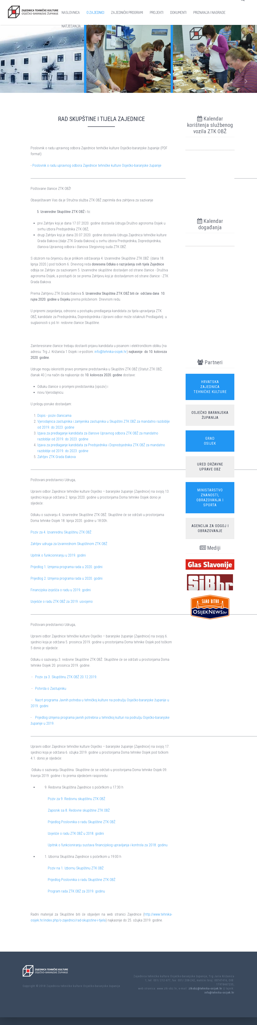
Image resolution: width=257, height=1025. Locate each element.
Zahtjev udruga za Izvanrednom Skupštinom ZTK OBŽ (69, 544)
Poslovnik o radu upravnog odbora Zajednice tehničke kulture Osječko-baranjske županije (96, 165)
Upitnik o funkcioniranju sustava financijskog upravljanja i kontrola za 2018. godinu (107, 845)
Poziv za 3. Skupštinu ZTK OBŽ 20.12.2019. (66, 677)
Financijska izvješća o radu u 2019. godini (61, 590)
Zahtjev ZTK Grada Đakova (56, 457)
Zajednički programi (127, 12)
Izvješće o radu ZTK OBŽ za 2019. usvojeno (62, 601)
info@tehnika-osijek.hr (111, 352)
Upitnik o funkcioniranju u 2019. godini (58, 555)
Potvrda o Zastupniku (50, 688)
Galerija (94, 26)
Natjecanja (71, 26)
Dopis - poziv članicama (54, 415)
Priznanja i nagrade (209, 12)
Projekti (156, 12)
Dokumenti (178, 12)
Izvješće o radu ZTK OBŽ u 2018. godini (76, 833)
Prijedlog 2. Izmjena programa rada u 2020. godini (66, 578)
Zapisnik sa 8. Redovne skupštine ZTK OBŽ (79, 810)
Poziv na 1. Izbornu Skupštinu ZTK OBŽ (76, 868)
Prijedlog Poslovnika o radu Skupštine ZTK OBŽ (81, 822)
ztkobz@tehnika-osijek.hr (205, 988)
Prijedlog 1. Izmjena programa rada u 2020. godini (66, 567)
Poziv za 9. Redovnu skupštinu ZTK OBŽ (76, 799)
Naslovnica (71, 12)
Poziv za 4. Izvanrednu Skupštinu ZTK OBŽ (61, 532)
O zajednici (95, 12)
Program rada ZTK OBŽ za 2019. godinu (76, 891)
